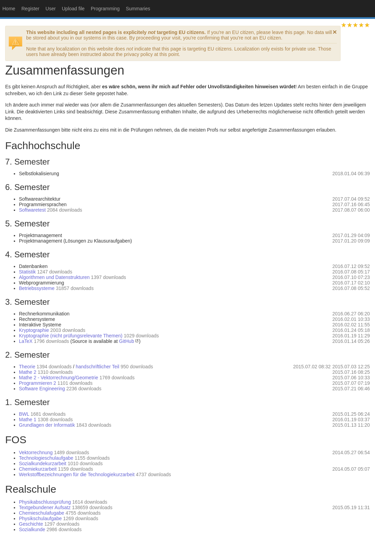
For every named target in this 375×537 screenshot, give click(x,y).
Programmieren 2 (37, 383)
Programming (105, 8)
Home (8, 8)
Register (30, 8)
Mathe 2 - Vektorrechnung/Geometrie (58, 377)
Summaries (138, 8)
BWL (24, 414)
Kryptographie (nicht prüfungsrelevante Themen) (70, 335)
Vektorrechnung (36, 452)
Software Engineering (42, 388)
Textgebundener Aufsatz (45, 507)
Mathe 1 (27, 419)
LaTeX (26, 341)
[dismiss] (335, 32)
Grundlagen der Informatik (47, 425)
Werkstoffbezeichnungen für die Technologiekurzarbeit (77, 474)
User (50, 8)
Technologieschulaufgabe (46, 458)
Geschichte (31, 524)
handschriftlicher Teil (97, 366)
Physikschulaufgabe (40, 518)
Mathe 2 (27, 372)
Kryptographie (34, 330)
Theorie (27, 366)
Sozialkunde (32, 529)
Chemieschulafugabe (41, 513)
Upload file (73, 8)
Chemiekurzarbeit (38, 469)
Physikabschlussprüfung (45, 502)
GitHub (126, 341)
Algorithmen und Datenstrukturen (54, 277)
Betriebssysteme (36, 288)
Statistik (27, 272)
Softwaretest (32, 210)
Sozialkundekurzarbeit (42, 463)
